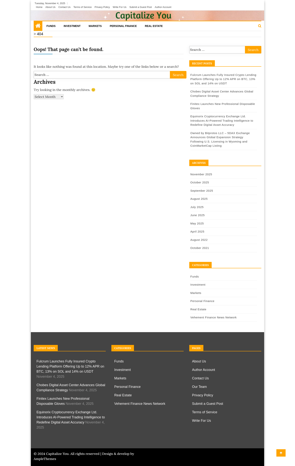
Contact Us (64, 7)
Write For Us (119, 7)
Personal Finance (123, 25)
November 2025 (201, 174)
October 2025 (199, 182)
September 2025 (201, 190)
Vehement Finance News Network (213, 317)
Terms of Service (82, 7)
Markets (95, 25)
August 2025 (198, 198)
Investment (72, 25)
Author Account (163, 7)
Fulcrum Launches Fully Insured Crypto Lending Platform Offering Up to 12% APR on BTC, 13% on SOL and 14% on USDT (223, 79)
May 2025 (196, 223)
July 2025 (196, 207)
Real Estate (154, 25)
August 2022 (198, 239)
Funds (51, 25)
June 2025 (197, 215)
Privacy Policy (102, 7)
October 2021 (199, 247)
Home (39, 7)
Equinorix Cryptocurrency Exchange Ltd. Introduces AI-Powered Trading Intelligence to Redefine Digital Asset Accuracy (221, 120)
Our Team (199, 387)
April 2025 (197, 231)
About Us (50, 7)
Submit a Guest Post (140, 7)
